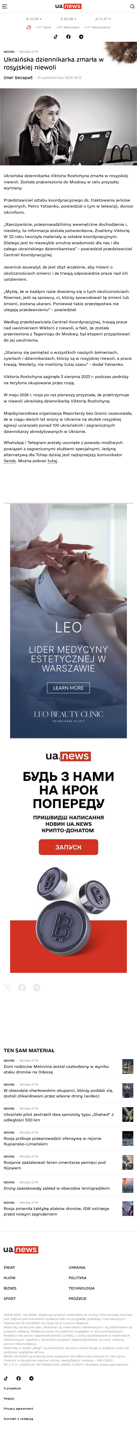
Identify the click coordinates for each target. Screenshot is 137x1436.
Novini (9, 51)
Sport (10, 1299)
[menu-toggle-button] (4, 6)
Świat (9, 1267)
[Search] (132, 6)
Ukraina (77, 1267)
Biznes (10, 1288)
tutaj (52, 461)
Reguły (9, 1398)
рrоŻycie (77, 1299)
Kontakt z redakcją (18, 1418)
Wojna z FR (29, 51)
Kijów (9, 1278)
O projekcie (12, 1388)
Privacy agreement (18, 1408)
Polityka (78, 1278)
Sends (10, 461)
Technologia (82, 1288)
